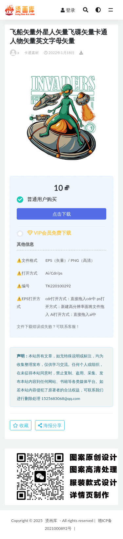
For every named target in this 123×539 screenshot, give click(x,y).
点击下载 (61, 214)
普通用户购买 (37, 199)
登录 (68, 10)
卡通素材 (31, 52)
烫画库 (51, 520)
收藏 (21, 425)
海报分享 (50, 425)
